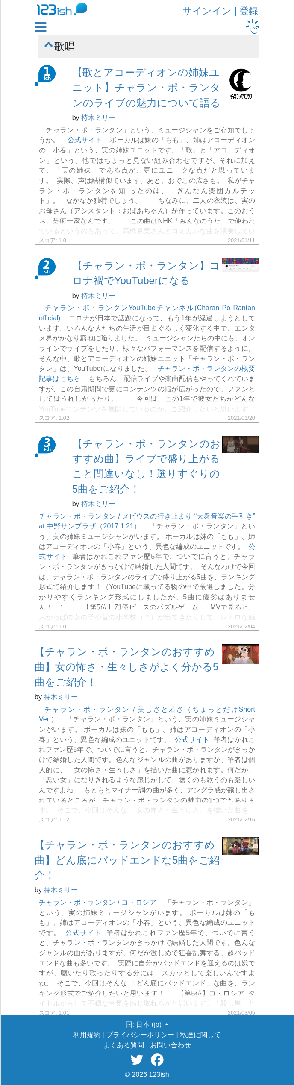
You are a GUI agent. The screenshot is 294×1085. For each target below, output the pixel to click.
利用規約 (86, 1034)
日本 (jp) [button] (149, 1024)
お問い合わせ (170, 1045)
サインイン (207, 11)
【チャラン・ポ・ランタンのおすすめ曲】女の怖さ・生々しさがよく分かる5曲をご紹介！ (126, 667)
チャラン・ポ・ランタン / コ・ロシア (97, 902)
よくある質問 (123, 1045)
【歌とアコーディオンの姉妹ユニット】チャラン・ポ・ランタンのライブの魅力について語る (146, 87)
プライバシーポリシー (140, 1034)
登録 (248, 11)
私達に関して (200, 1034)
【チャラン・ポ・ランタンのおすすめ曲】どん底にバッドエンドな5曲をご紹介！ (127, 860)
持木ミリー (98, 117)
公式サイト (85, 140)
